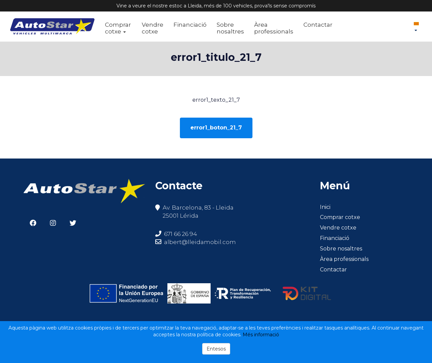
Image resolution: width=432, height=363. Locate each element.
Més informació (261, 335)
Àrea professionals (273, 28)
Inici (325, 207)
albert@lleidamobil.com (200, 242)
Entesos (216, 349)
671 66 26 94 (176, 234)
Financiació (190, 24)
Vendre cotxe (152, 28)
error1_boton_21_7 (216, 127)
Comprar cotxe (118, 28)
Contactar (317, 24)
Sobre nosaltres (230, 28)
